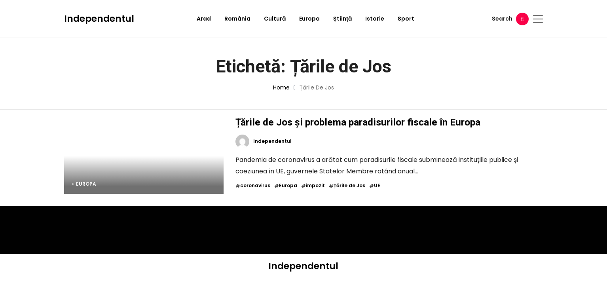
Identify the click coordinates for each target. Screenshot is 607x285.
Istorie (374, 19)
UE (377, 185)
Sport (406, 19)
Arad (204, 19)
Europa (309, 19)
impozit (315, 185)
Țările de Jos (349, 185)
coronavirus (255, 185)
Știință (342, 19)
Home (281, 87)
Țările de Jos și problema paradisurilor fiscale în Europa (357, 122)
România (237, 19)
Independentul (99, 18)
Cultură (275, 19)
